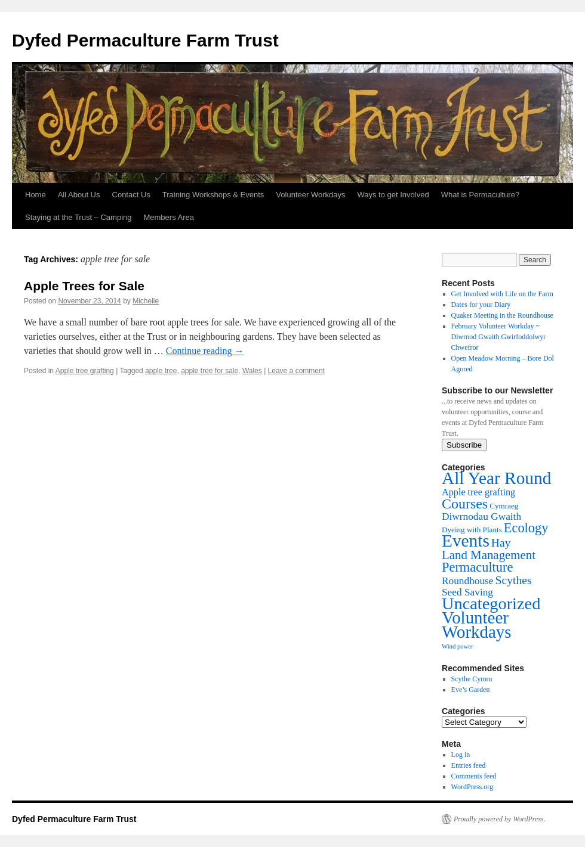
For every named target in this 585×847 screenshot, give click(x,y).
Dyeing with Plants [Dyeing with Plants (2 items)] (472, 529)
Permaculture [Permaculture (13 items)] (477, 567)
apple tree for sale (209, 371)
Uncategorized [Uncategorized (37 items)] (491, 603)
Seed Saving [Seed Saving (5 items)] (467, 592)
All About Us (79, 194)
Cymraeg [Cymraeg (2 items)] (503, 505)
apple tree (161, 371)
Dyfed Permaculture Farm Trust (145, 40)
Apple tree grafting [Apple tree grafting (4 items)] (478, 492)
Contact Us (131, 194)
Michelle (146, 301)
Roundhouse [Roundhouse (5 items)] (468, 581)
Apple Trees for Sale (84, 286)
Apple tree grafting (85, 371)
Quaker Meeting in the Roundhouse (502, 315)
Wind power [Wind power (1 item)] (457, 646)
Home (35, 194)
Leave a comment (296, 371)
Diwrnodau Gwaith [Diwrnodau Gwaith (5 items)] (481, 516)
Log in (460, 754)
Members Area (168, 217)
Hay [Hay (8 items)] (501, 542)
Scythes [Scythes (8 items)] (513, 580)
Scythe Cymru (471, 679)
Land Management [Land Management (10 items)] (488, 555)
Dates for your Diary (481, 304)
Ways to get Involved (393, 194)
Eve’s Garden (470, 689)
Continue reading (205, 351)
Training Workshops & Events (213, 194)
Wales (252, 371)
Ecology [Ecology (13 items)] (526, 527)
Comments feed (474, 776)
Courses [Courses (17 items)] (465, 503)
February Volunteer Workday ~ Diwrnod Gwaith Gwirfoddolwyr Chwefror (498, 337)
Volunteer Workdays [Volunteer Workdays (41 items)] (477, 624)
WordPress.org (472, 787)
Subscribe (464, 444)
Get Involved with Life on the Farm (502, 294)
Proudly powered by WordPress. (500, 819)
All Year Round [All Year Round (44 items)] (496, 478)
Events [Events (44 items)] (465, 540)
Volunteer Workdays (310, 194)
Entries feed (468, 765)
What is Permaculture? (480, 194)
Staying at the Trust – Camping (78, 217)
